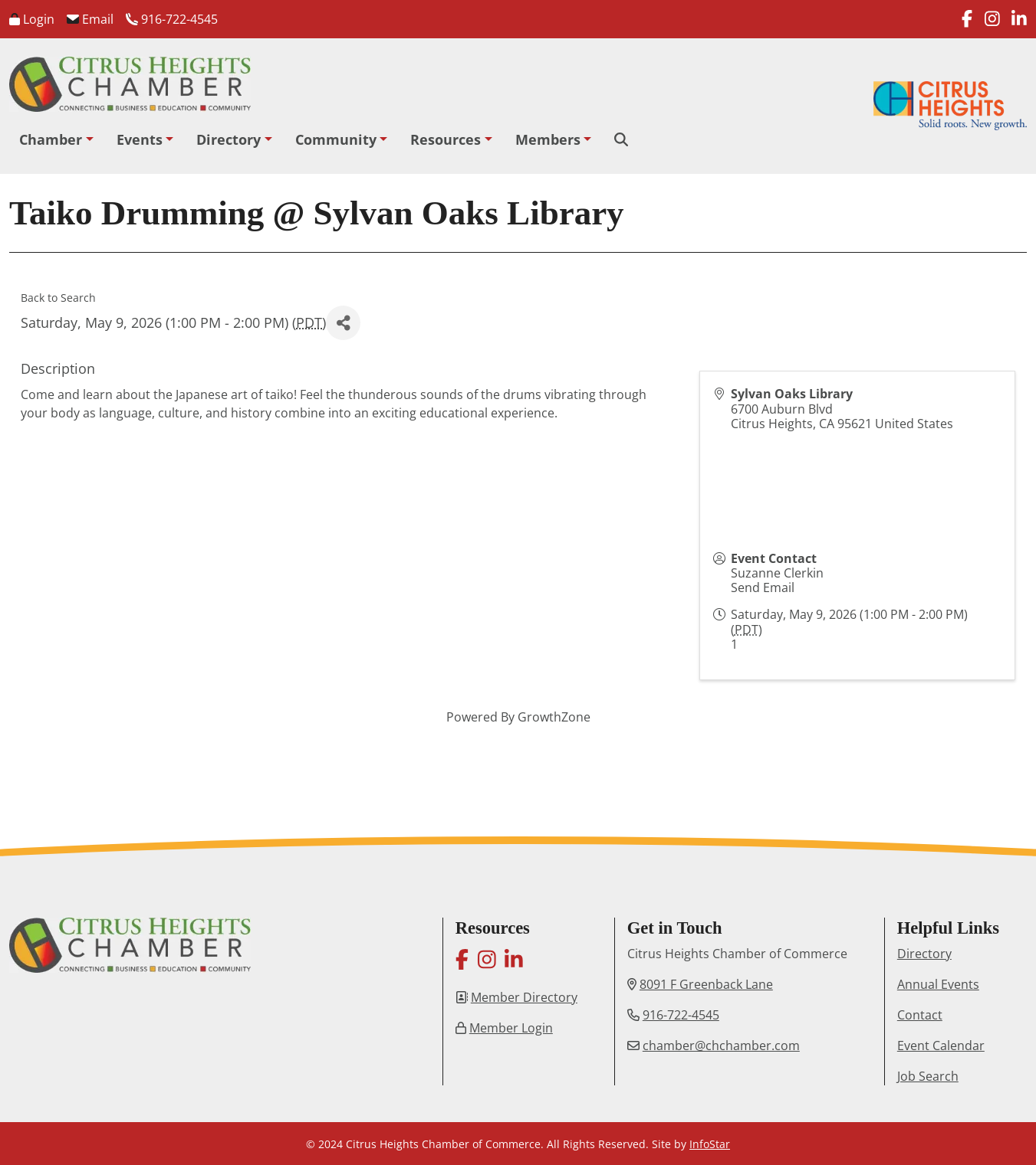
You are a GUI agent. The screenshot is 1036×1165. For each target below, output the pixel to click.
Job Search (928, 1076)
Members (547, 139)
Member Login (511, 1027)
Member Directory (524, 997)
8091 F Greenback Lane (706, 984)
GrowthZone (554, 716)
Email (90, 19)
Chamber (50, 139)
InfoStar (709, 1144)
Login (31, 19)
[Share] (343, 323)
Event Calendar (941, 1045)
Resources (445, 139)
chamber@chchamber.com (721, 1045)
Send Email (762, 587)
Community (336, 139)
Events (140, 139)
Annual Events (938, 984)
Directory (228, 139)
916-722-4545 (172, 19)
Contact (919, 1014)
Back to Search (58, 297)
